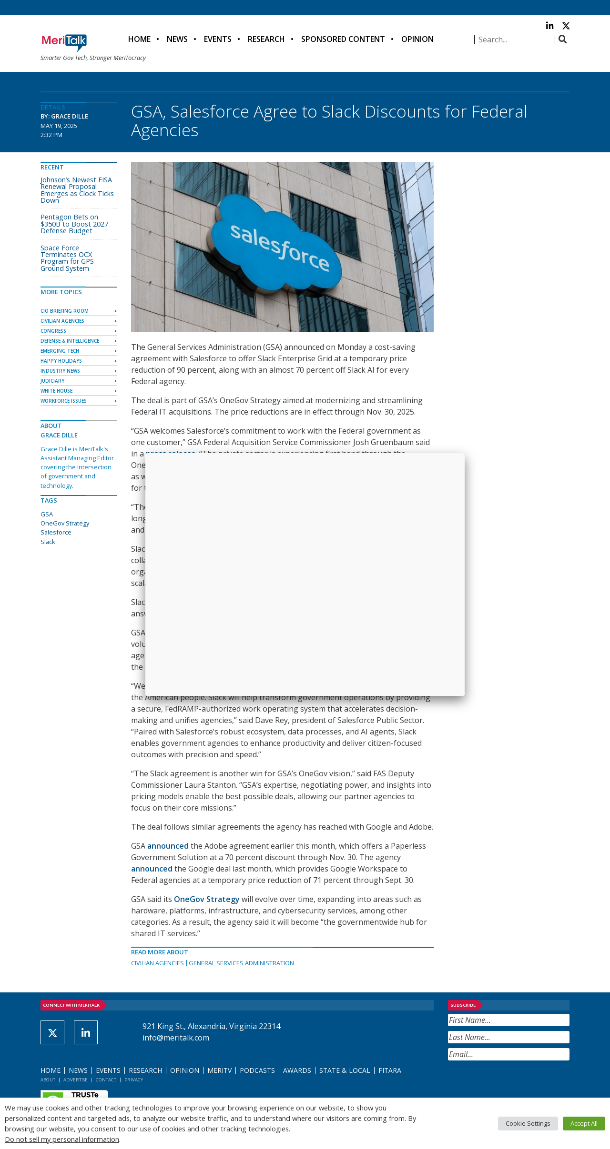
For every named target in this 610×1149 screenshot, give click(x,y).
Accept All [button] (584, 1123)
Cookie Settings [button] (528, 1123)
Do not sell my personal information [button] (62, 1139)
